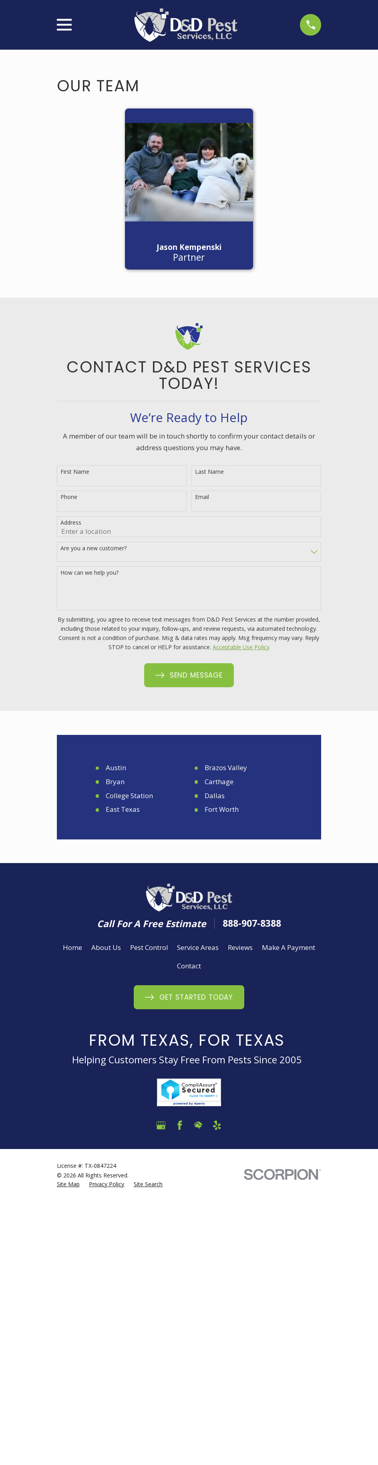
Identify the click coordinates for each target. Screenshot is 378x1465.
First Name (74, 472)
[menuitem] (68, 1184)
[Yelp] (217, 1125)
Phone (68, 497)
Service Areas (198, 947)
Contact (189, 965)
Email (202, 497)
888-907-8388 (252, 923)
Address (70, 522)
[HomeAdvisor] (198, 1125)
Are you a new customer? (93, 548)
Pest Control (149, 947)
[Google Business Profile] (161, 1125)
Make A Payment (288, 947)
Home (72, 947)
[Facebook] (180, 1125)
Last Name (209, 472)
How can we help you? (89, 572)
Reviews (240, 947)
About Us (106, 947)
